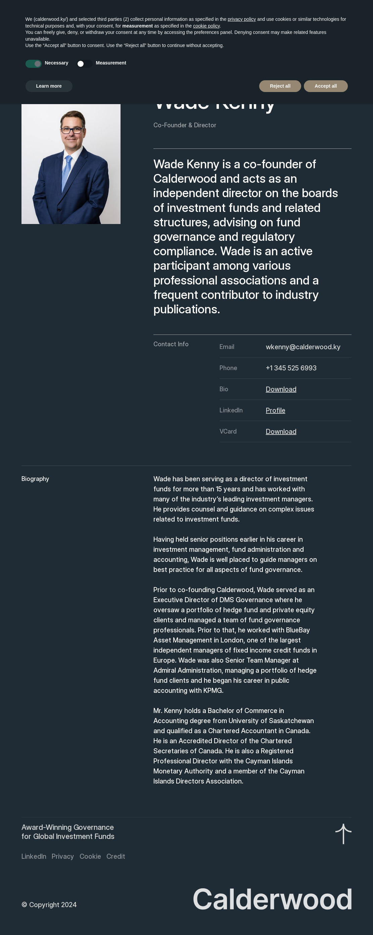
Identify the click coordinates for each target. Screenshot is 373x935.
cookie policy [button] (206, 26)
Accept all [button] (326, 86)
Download (281, 391)
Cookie (90, 858)
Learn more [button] (49, 86)
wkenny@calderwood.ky (303, 349)
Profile (275, 412)
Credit (115, 858)
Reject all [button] (280, 86)
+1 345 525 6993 (291, 370)
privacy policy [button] (242, 19)
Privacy (63, 858)
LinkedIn (33, 858)
